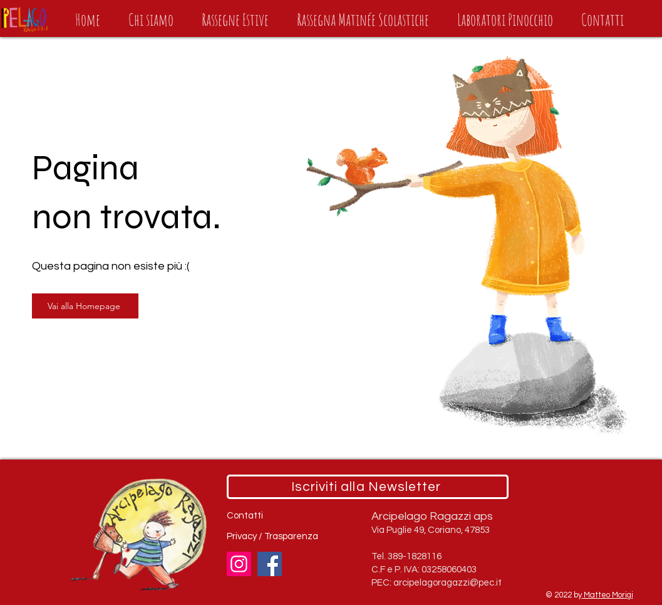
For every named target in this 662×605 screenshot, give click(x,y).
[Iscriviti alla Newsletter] (368, 487)
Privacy (243, 536)
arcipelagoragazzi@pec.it (447, 582)
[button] (235, 19)
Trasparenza (291, 536)
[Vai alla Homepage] (85, 305)
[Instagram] (239, 564)
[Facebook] (269, 564)
